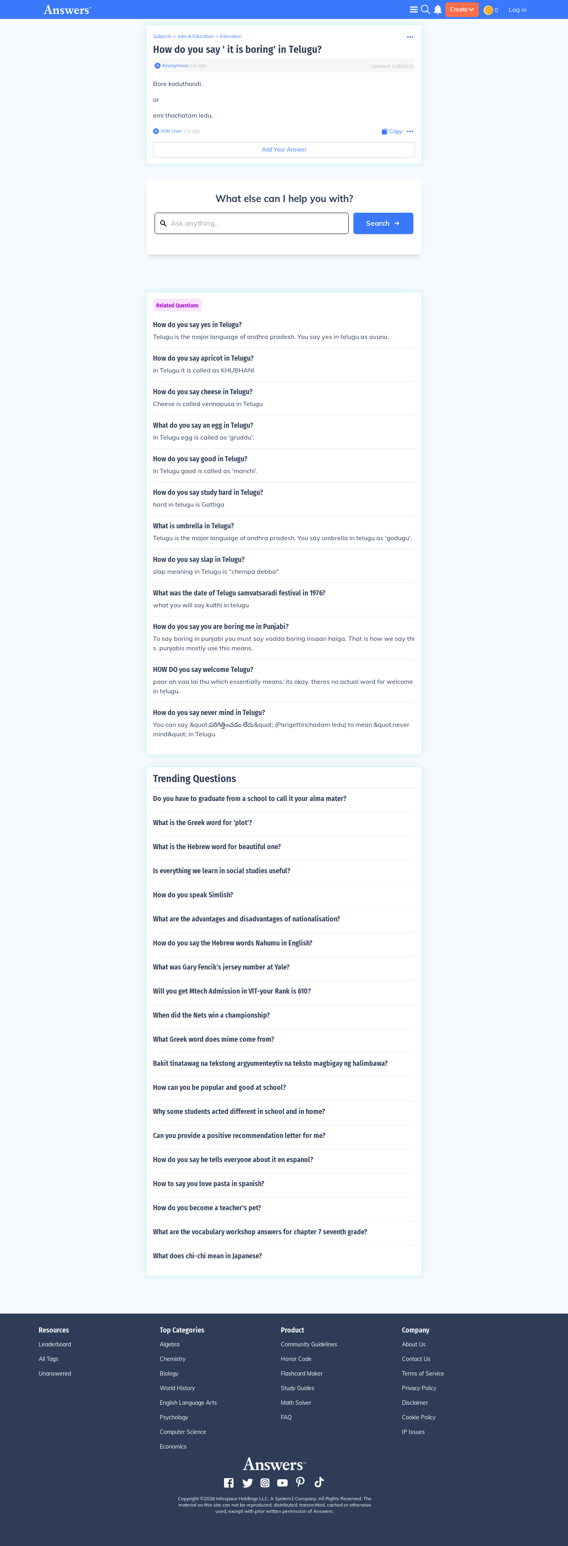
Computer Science (183, 1432)
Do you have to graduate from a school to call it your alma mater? (249, 798)
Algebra (169, 1344)
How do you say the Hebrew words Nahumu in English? (232, 943)
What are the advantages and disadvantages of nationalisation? (246, 919)
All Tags (48, 1359)
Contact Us (416, 1359)
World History (177, 1388)
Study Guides (297, 1388)
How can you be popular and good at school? (219, 1087)
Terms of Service (423, 1373)
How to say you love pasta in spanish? (208, 1183)
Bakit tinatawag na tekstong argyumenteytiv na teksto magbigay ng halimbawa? (270, 1063)
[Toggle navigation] (414, 9)
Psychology (174, 1417)
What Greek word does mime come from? (213, 1039)
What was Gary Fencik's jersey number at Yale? (221, 967)
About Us (414, 1344)
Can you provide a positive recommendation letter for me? (239, 1135)
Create (462, 9)
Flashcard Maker (302, 1373)
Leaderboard (55, 1344)
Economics (173, 1446)
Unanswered (55, 1373)
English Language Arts (188, 1402)
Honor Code (296, 1359)
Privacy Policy (419, 1388)
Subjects (162, 36)
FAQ (286, 1417)
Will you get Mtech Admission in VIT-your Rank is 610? (232, 991)
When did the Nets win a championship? (211, 1015)
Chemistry (172, 1359)
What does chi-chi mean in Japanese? (207, 1256)
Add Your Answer (284, 149)
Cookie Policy (418, 1417)
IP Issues (413, 1432)
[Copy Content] (392, 131)
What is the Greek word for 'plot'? (202, 822)
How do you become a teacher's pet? (207, 1207)
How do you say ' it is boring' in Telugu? (237, 49)
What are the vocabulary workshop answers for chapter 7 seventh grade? (260, 1232)
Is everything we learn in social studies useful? (221, 871)
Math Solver (296, 1402)
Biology (169, 1373)
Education (231, 36)
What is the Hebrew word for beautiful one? (217, 846)
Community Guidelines (309, 1344)
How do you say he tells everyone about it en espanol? (233, 1159)
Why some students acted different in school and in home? (239, 1111)
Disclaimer (415, 1402)
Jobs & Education (196, 36)
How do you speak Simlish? (193, 895)
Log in (518, 9)
